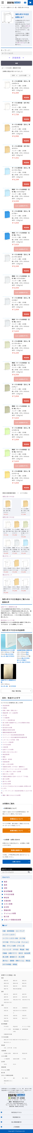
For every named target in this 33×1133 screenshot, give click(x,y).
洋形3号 (24, 1010)
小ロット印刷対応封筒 (12, 919)
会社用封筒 (6, 705)
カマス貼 (5, 942)
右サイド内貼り (21, 660)
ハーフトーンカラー (9, 935)
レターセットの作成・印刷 (11, 740)
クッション (25, 942)
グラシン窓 (20, 946)
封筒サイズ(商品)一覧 (8, 975)
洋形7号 (6, 1018)
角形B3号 (24, 1053)
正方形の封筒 (7, 784)
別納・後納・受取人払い (10, 710)
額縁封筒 (6, 1021)
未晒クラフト (12, 953)
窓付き (21, 953)
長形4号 (6, 997)
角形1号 (15, 980)
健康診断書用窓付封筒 (9, 732)
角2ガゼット (7, 556)
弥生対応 (15, 1026)
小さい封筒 (8, 904)
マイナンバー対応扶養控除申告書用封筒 (15, 737)
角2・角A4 (25, 1078)
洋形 (5, 888)
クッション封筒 (10, 913)
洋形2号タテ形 (17, 999)
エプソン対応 (7, 1029)
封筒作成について (16, 830)
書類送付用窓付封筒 (9, 730)
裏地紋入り (13, 957)
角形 (5, 882)
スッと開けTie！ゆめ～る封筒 (12, 771)
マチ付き (13, 686)
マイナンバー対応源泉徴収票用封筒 (13, 735)
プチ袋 (24, 1059)
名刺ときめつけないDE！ (10, 752)
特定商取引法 (16, 1117)
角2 (27, 654)
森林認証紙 (10, 931)
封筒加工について (16, 819)
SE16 (14, 1064)
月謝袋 (5, 708)
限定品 (28, 961)
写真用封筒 (6, 762)
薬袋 (4, 757)
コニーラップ (20, 931)
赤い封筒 (21, 957)
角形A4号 (15, 983)
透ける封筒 (6, 779)
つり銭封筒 (6, 718)
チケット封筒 (11, 946)
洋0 (5, 1078)
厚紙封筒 (7, 910)
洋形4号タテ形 (26, 999)
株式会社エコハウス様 (7, 620)
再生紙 (22, 949)
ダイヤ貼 (22, 938)
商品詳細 (26, 97)
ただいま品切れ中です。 (22, 206)
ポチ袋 (5, 715)
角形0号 (6, 980)
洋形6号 (24, 1015)
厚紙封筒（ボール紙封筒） (11, 713)
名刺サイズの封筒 (8, 749)
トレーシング (7, 949)
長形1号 (6, 994)
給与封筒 (27, 953)
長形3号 (24, 994)
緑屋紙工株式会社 (19, 1106)
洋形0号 (6, 1008)
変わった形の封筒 (8, 764)
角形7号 (6, 988)
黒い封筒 (5, 957)
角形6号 (24, 986)
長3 (27, 652)
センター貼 (4, 686)
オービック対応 (26, 1026)
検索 (16, 63)
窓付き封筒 (6, 725)
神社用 (6, 897)
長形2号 (15, 994)
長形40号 (6, 999)
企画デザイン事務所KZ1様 (9, 607)
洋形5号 (15, 1015)
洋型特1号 (25, 1008)
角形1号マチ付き (8, 496)
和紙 (27, 949)
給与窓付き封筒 (7, 727)
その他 (15, 1048)
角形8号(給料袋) (17, 988)
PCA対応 (6, 1026)
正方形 (6, 907)
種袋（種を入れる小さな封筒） (12, 795)
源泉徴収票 (25, 1029)
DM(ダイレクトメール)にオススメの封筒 (15, 769)
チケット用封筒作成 (9, 720)
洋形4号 (6, 1015)
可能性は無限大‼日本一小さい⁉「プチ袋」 (16, 776)
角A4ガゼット (7, 575)
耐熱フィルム (20, 961)
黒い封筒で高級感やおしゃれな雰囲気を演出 (16, 723)
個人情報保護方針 (16, 1122)
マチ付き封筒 (8, 68)
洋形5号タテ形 (8, 1002)
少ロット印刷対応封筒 (7, 1075)
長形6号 (15, 997)
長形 (5, 885)
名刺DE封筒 (16, 1059)
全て (3, 68)
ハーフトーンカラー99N (10, 938)
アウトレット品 (15, 942)
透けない (5, 961)
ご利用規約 (16, 1127)
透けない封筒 (7, 781)
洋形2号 (6, 1010)
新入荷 (6, 916)
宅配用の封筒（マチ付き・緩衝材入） (14, 767)
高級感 (12, 961)
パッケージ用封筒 (8, 742)
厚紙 (4, 946)
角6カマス (25, 1018)
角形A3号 (15, 1053)
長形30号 (24, 997)
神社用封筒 (6, 754)
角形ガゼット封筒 (8, 774)
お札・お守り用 (8, 1048)
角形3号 (24, 983)
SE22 (5, 1064)
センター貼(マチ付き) (7, 656)
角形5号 (15, 986)
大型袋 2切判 (7, 1053)
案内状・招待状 (7, 759)
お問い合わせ (20, 43)
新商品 (15, 964)
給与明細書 (8, 891)
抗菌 (4, 931)
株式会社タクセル (16, 1112)
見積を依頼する (16, 850)
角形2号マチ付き (17, 68)
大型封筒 (5, 747)
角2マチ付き (9, 654)
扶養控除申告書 (8, 1034)
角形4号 (6, 986)
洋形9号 (15, 1018)
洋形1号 (15, 1008)
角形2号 (28, 26)
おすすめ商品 (7, 964)
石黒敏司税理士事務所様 (24, 650)
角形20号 (6, 983)
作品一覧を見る (16, 691)
